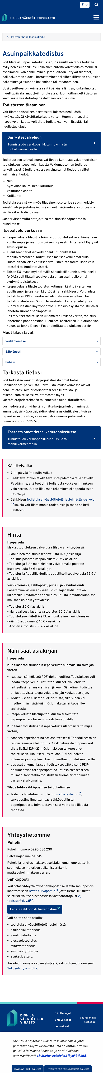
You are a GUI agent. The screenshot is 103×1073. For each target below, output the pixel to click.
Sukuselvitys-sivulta (22, 968)
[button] (51, 341)
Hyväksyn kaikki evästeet (27, 1068)
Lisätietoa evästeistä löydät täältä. (61, 1056)
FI (83, 4)
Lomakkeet (62, 1026)
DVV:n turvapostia (43, 891)
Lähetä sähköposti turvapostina (36, 908)
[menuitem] (85, 5)
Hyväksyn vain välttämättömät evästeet (68, 1068)
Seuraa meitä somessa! (88, 1019)
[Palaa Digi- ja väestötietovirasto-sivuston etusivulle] (28, 17)
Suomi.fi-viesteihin (66, 794)
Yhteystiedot (63, 1020)
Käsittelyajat (63, 1013)
